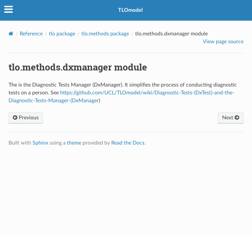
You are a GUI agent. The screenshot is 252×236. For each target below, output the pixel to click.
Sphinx (40, 143)
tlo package (62, 33)
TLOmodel (130, 10)
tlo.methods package (105, 33)
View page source (223, 41)
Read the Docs (127, 143)
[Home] (11, 33)
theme (74, 143)
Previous (26, 117)
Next (230, 117)
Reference (31, 33)
